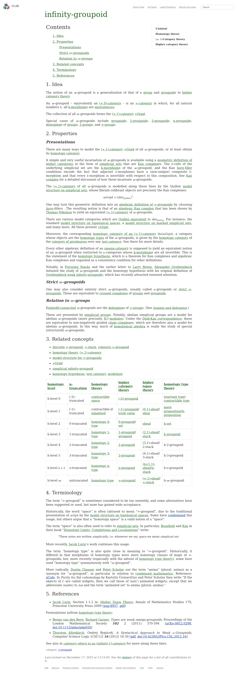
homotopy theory (65, 352)
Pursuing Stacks (77, 267)
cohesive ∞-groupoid (113, 347)
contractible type (176, 400)
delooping (53, 124)
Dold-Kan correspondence (162, 318)
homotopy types (92, 238)
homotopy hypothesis (94, 256)
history (127, 657)
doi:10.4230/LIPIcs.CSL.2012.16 (161, 636)
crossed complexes (113, 293)
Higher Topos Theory (116, 602)
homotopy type (102, 480)
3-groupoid (160, 121)
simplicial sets (110, 164)
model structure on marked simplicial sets (158, 223)
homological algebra (129, 326)
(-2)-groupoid (128, 398)
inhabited (98, 413)
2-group (85, 124)
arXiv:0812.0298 (178, 623)
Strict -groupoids (74, 53)
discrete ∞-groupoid (68, 347)
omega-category (116, 248)
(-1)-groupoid (128, 409)
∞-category (143, 103)
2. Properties (63, 41)
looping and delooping (170, 308)
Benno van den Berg (68, 619)
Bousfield (168, 526)
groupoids (158, 293)
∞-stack (90, 347)
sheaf (147, 423)
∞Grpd (140, 114)
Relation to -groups (76, 58)
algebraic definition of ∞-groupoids (146, 204)
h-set (167, 423)
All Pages (152, 7)
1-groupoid (126, 432)
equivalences (104, 107)
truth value (126, 413)
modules (116, 318)
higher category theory (125, 386)
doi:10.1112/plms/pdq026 (72, 627)
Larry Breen (142, 267)
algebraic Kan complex (136, 208)
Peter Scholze (113, 569)
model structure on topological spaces (90, 223)
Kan (185, 526)
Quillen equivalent (132, 219)
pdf (122, 606)
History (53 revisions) (126, 668)
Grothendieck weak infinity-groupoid (73, 274)
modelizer (115, 374)
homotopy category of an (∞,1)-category (124, 234)
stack (147, 436)
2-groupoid (138, 121)
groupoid (168, 92)
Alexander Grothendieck (173, 267)
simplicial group (96, 315)
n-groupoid (181, 121)
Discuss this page (187, 7)
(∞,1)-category (123, 114)
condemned (176, 515)
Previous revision (70, 668)
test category (111, 241)
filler (188, 168)
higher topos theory (148, 386)
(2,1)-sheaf (151, 432)
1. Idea (58, 36)
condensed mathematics (154, 573)
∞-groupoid (126, 480)
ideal (146, 413)
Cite (142, 668)
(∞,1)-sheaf (151, 478)
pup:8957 (110, 606)
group (147, 92)
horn (180, 168)
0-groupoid (126, 422)
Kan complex (148, 164)
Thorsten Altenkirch (68, 632)
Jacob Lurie (77, 544)
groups (138, 293)
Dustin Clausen (82, 569)
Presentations (70, 47)
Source (160, 668)
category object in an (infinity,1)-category (94, 643)
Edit (46, 668)
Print (150, 668)
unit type (178, 397)
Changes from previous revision (97, 668)
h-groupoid (172, 434)
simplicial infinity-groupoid (73, 368)
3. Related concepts (68, 64)
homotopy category (65, 153)
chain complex (119, 322)
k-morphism (77, 107)
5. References (63, 75)
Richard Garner (97, 619)
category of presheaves (69, 241)
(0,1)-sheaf (151, 409)
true (167, 397)
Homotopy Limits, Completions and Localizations (101, 530)
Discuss (55, 668)
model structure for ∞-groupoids (77, 358)
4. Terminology (64, 70)
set (120, 425)
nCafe (50, 577)
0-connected (66, 308)
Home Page (138, 7)
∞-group (107, 124)
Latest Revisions (168, 7)
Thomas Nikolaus (59, 212)
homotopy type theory (156, 559)
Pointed (51, 308)
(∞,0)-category (110, 103)
